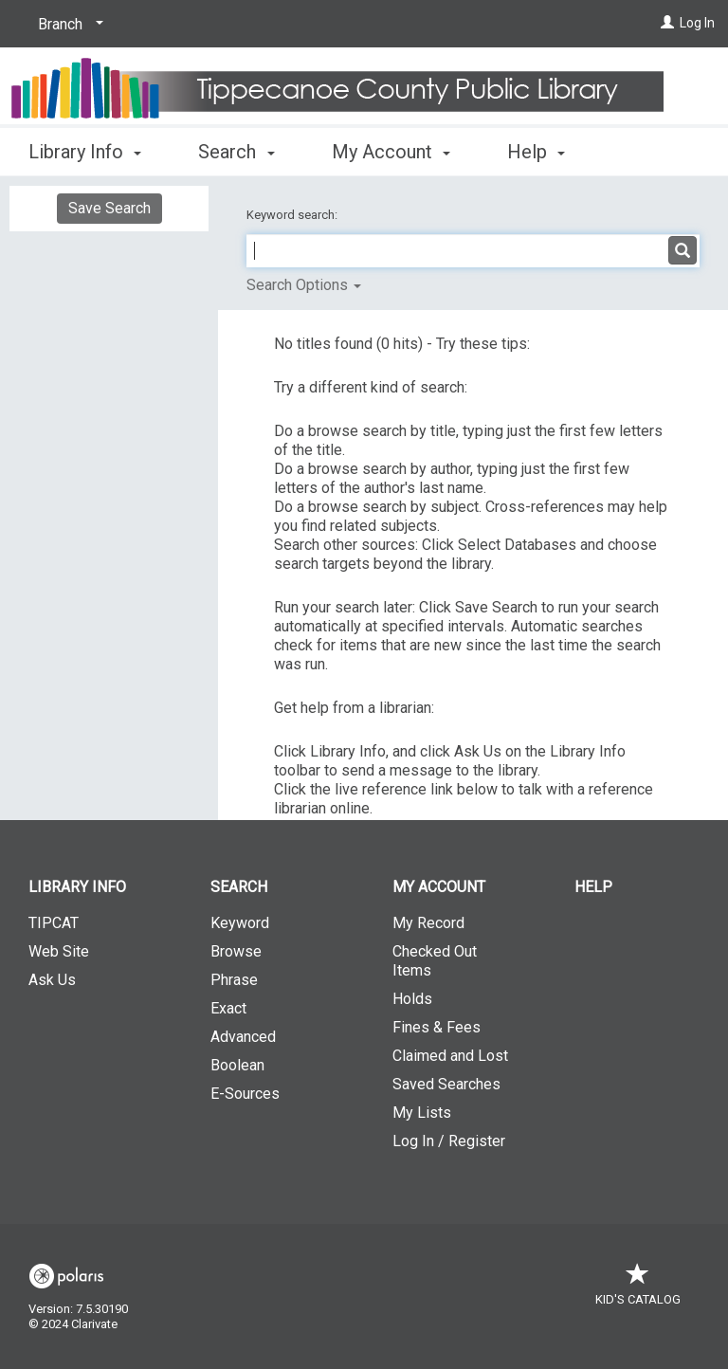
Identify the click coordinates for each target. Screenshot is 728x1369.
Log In (697, 22)
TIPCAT (53, 923)
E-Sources (245, 1094)
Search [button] (236, 148)
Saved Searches (446, 1084)
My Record (428, 923)
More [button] (544, 151)
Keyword (239, 923)
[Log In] (667, 22)
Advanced (243, 1037)
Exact (228, 1008)
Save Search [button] (109, 208)
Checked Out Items (434, 960)
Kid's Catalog (638, 1289)
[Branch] (67, 25)
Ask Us (52, 980)
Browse (236, 951)
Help (593, 887)
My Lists (421, 1113)
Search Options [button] (303, 285)
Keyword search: (293, 215)
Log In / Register (448, 1141)
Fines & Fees (436, 1027)
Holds (412, 999)
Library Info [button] (84, 148)
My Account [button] (391, 148)
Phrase (234, 980)
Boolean (237, 1065)
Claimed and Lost (450, 1056)
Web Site (58, 951)
